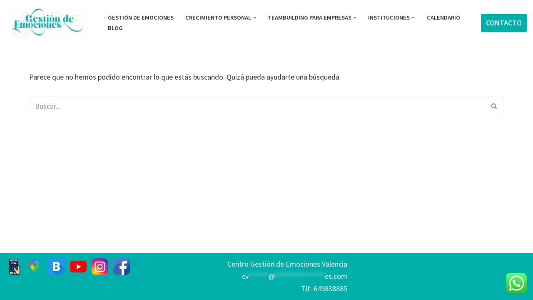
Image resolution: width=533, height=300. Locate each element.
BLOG (115, 28)
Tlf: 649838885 (324, 288)
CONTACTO (504, 23)
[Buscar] (257, 106)
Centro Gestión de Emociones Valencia (287, 264)
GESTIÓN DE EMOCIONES (141, 17)
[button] (254, 17)
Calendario (443, 17)
